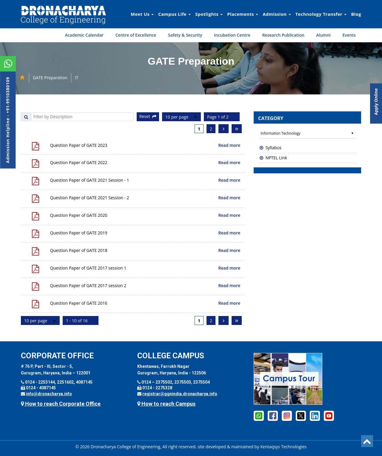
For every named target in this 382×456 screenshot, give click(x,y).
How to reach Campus (166, 404)
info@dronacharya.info (49, 393)
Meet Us (142, 14)
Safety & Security (185, 35)
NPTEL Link (276, 158)
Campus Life (174, 14)
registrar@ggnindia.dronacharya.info (179, 393)
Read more (229, 145)
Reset (147, 116)
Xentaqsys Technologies (283, 446)
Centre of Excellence (135, 35)
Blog (356, 14)
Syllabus (273, 147)
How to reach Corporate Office (61, 404)
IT (76, 77)
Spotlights (209, 14)
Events (349, 35)
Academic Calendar (84, 35)
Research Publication (283, 35)
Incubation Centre (232, 35)
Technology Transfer (321, 14)
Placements (242, 14)
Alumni (323, 35)
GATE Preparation (50, 77)
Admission (277, 14)
